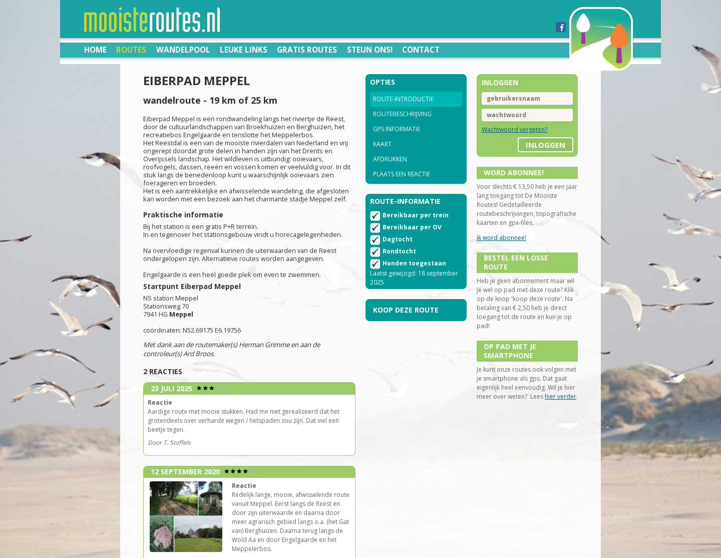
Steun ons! (370, 50)
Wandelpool (183, 50)
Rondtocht (399, 251)
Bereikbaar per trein (416, 215)
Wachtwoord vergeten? (514, 129)
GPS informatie (396, 129)
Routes (131, 50)
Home (95, 50)
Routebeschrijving (402, 114)
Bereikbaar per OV (412, 227)
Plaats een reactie (401, 174)
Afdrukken (390, 159)
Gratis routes (307, 50)
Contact (421, 50)
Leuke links (243, 50)
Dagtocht (398, 239)
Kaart (382, 144)
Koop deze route (406, 310)
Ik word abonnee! (501, 237)
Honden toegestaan (414, 263)
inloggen (545, 145)
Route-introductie (403, 99)
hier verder (560, 396)
